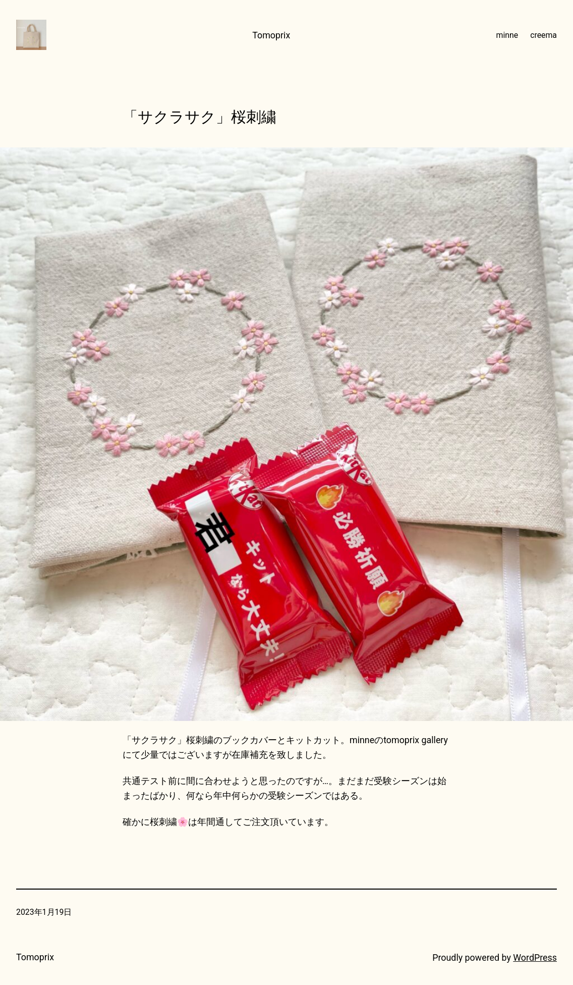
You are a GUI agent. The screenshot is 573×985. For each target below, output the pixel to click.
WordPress (535, 957)
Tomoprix (271, 35)
